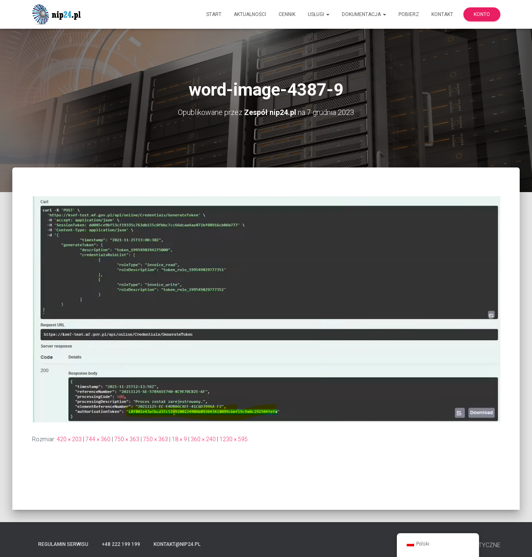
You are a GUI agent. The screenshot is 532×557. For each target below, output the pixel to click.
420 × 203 (69, 439)
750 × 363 (126, 439)
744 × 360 (98, 439)
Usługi (318, 14)
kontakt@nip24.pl (177, 544)
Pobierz (408, 14)
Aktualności (250, 14)
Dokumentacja (364, 14)
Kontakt (442, 14)
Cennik (287, 14)
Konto (482, 14)
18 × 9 (179, 439)
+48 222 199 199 (121, 544)
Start (213, 14)
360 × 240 (203, 439)
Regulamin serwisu (63, 544)
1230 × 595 (233, 439)
